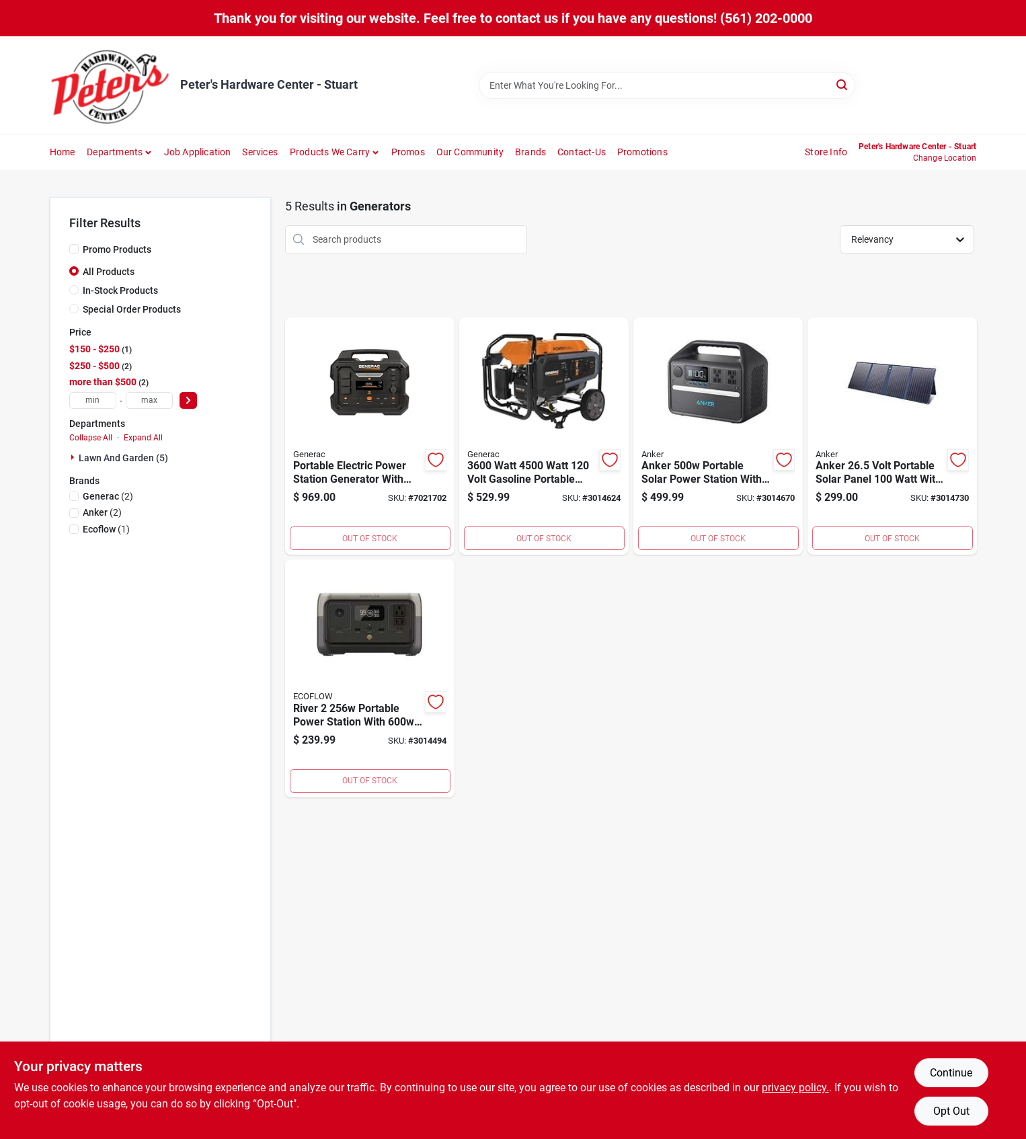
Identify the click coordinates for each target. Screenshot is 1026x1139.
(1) (106, 529)
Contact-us (581, 152)
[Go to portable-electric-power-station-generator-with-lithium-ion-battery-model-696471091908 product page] (370, 436)
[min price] (92, 400)
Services (260, 152)
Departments (115, 152)
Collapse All (90, 437)
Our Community (470, 152)
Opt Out (951, 1111)
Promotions (642, 152)
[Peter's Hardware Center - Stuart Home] (110, 85)
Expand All (143, 437)
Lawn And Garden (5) (123, 458)
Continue (951, 1072)
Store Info (826, 152)
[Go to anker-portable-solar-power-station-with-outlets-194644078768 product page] (718, 436)
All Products (108, 271)
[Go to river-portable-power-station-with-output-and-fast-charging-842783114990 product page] (370, 678)
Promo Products (117, 249)
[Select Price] (188, 400)
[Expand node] (74, 457)
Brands (530, 152)
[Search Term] (667, 85)
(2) (108, 496)
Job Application (197, 152)
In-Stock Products (120, 290)
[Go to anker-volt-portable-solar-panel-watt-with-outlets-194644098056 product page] (892, 436)
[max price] (149, 400)
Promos (408, 152)
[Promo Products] (74, 248)
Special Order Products (132, 309)
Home (62, 152)
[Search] (843, 84)
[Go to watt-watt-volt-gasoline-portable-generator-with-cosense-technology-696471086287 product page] (544, 436)
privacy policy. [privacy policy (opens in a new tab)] (795, 1087)
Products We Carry (330, 152)
